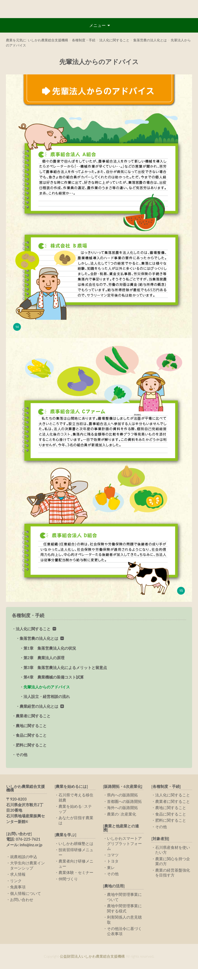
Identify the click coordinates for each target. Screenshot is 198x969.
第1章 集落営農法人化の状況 (49, 648)
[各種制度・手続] (166, 786)
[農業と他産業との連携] (121, 828)
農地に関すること (31, 725)
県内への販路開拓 (122, 795)
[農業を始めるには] (71, 786)
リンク (16, 880)
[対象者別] (160, 838)
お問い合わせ (21, 899)
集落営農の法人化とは (39, 638)
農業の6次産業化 (121, 814)
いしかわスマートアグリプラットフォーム (124, 843)
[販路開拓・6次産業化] (123, 786)
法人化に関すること (33, 628)
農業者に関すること (33, 715)
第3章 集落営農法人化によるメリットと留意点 (65, 667)
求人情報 (18, 874)
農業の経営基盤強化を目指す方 (172, 873)
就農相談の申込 (23, 856)
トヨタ (113, 861)
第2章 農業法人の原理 (43, 657)
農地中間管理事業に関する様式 (124, 908)
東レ (111, 867)
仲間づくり (68, 878)
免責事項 (18, 887)
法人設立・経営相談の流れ (46, 696)
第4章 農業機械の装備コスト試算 (53, 677)
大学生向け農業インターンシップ (27, 865)
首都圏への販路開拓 (124, 801)
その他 (21, 754)
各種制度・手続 (28, 615)
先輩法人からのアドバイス (46, 687)
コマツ (113, 854)
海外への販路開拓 (122, 807)
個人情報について (25, 893)
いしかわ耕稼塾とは (76, 843)
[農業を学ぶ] (65, 835)
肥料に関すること (31, 745)
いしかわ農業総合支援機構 (25, 788)
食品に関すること (31, 735)
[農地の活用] (114, 886)
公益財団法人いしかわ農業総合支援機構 (99, 9)
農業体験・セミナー (76, 872)
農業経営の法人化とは (39, 706)
